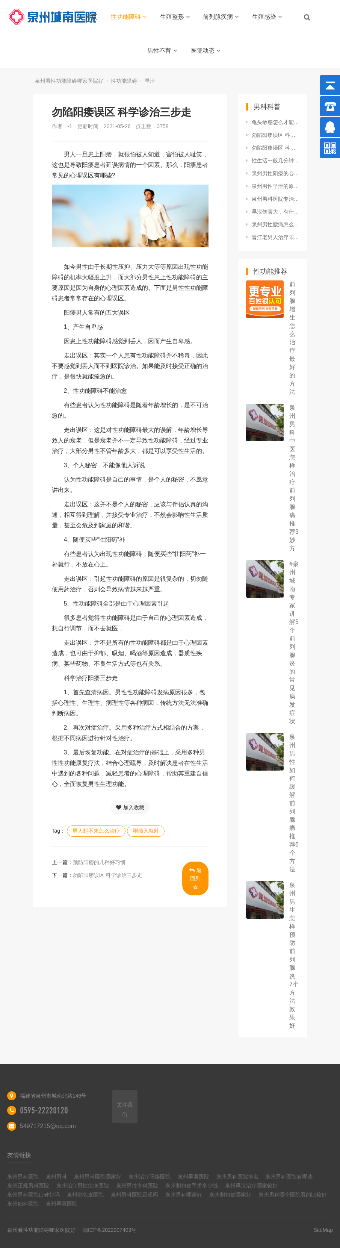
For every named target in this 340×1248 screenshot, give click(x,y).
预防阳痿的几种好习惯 (99, 862)
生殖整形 (175, 17)
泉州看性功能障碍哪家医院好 (69, 81)
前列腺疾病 (221, 17)
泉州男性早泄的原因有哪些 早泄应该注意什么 (276, 186)
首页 (91, 17)
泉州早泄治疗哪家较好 (251, 1186)
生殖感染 (267, 17)
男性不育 (162, 50)
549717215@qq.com (48, 1126)
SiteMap (323, 1230)
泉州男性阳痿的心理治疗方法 (276, 173)
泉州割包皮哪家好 (230, 1195)
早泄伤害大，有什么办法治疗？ (276, 212)
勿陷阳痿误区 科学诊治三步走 (108, 875)
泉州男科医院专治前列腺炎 (276, 199)
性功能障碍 (129, 17)
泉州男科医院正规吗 (134, 1195)
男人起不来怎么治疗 (96, 831)
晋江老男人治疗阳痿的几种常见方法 (276, 237)
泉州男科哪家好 (183, 1195)
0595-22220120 (44, 1110)
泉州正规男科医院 (28, 1186)
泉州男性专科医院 (137, 1186)
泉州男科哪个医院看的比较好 (292, 1195)
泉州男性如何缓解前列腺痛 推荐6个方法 (294, 803)
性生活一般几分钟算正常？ (276, 161)
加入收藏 (130, 807)
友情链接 (19, 1155)
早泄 (150, 81)
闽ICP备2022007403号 (109, 1230)
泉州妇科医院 (23, 1204)
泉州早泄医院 (193, 1177)
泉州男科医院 (23, 1177)
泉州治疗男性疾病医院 (82, 1186)
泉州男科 (56, 1177)
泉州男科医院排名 (237, 1177)
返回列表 (195, 878)
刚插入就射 (146, 831)
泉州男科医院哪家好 (97, 1177)
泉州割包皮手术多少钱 (191, 1186)
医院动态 (205, 50)
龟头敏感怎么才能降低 (276, 122)
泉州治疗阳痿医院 (149, 1177)
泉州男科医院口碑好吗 (33, 1195)
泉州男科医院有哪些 (289, 1177)
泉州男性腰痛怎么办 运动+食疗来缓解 (276, 224)
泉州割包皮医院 (85, 1195)
